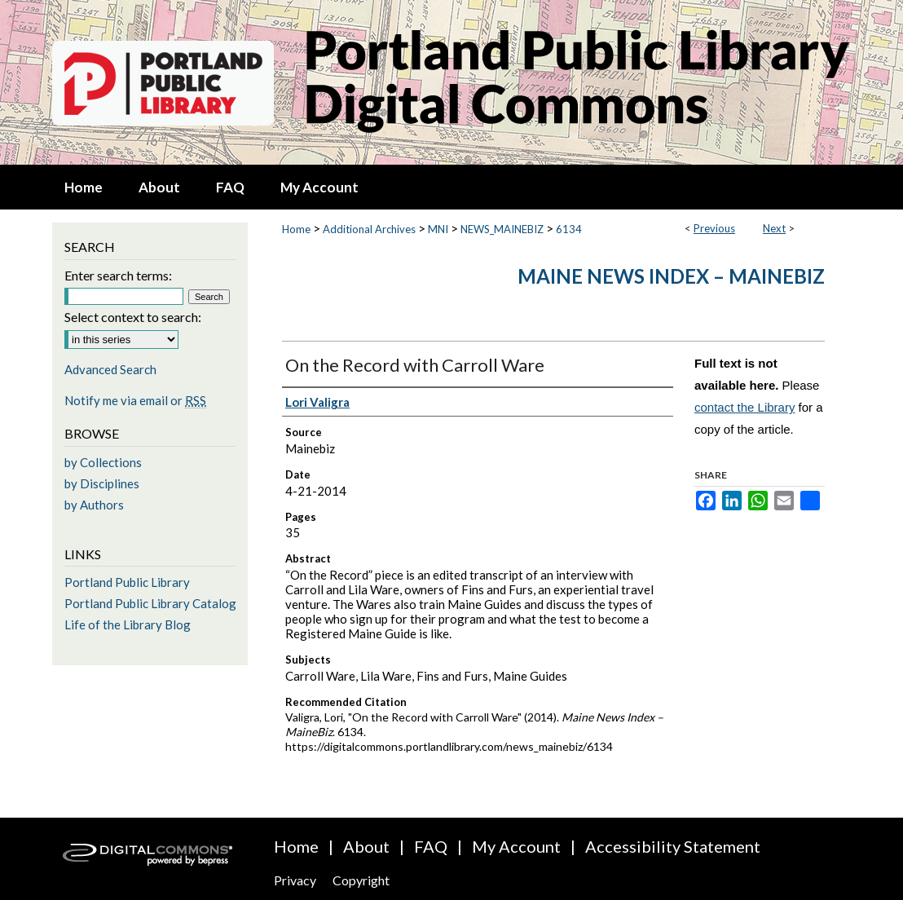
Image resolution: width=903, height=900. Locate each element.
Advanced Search (110, 369)
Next (774, 228)
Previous (714, 228)
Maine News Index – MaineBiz (671, 276)
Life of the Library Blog (127, 624)
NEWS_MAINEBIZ (502, 229)
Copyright (361, 880)
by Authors (94, 504)
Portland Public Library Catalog (150, 603)
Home (296, 229)
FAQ (430, 846)
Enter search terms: (118, 275)
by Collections (103, 462)
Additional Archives (369, 229)
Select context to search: (132, 316)
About (366, 846)
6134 (569, 229)
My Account (516, 846)
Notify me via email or (135, 400)
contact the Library (744, 407)
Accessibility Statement (672, 846)
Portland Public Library (127, 582)
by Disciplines (101, 483)
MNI (438, 229)
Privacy (295, 880)
